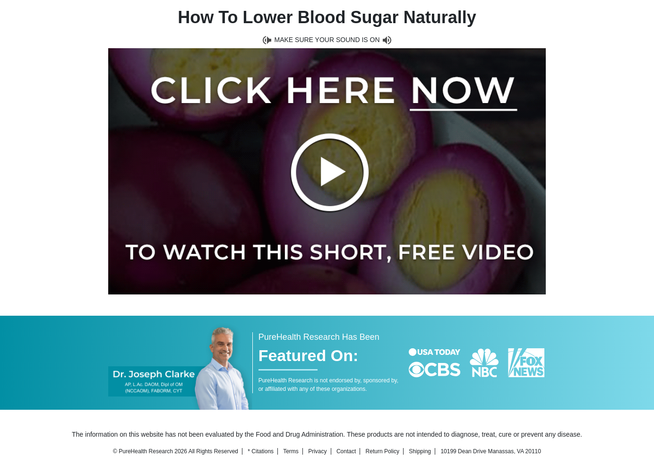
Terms (291, 451)
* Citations (261, 451)
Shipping (420, 451)
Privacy (317, 451)
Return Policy (382, 451)
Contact (346, 451)
